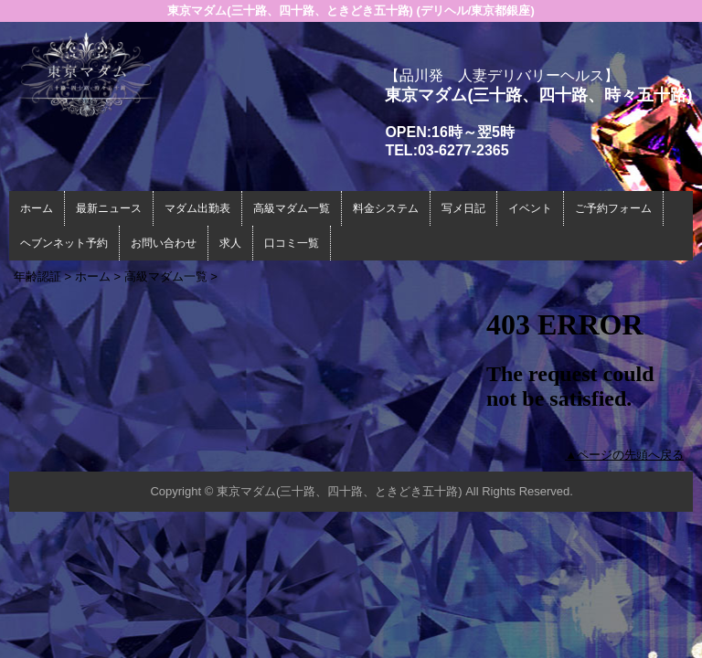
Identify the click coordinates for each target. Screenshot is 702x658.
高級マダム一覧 (291, 208)
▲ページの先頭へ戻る (624, 455)
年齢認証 (37, 276)
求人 (230, 243)
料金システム (386, 208)
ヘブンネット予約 (64, 243)
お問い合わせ (164, 243)
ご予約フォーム (613, 208)
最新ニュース (109, 208)
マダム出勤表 (197, 208)
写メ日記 (463, 208)
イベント (530, 208)
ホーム (36, 208)
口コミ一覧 (291, 243)
